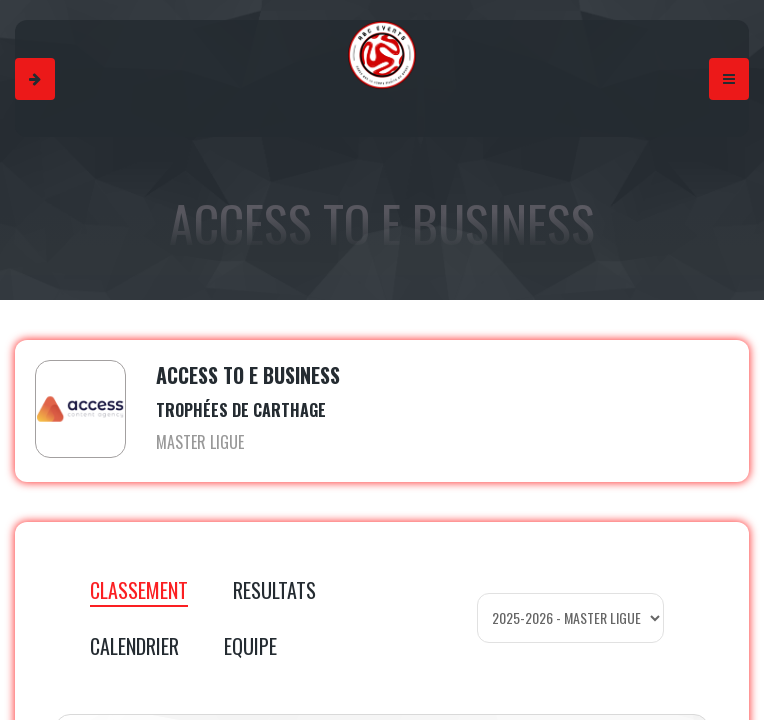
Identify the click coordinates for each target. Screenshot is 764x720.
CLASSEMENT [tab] (139, 590)
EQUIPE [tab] (250, 646)
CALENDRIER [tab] (134, 646)
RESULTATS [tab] (274, 590)
